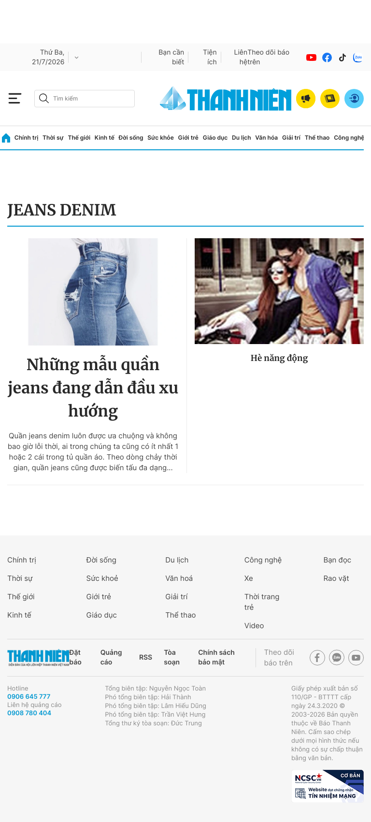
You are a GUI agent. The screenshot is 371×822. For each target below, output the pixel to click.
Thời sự (53, 137)
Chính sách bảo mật (216, 657)
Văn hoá (179, 578)
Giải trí (291, 137)
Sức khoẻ (102, 578)
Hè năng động (279, 358)
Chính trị (26, 137)
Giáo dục (215, 137)
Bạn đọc (337, 559)
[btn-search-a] (44, 98)
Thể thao (317, 137)
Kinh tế (104, 137)
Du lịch (241, 137)
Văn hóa (266, 137)
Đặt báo (75, 657)
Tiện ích (210, 57)
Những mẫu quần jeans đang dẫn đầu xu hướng (93, 388)
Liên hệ (241, 57)
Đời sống (131, 137)
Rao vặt (336, 578)
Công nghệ (349, 137)
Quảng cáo (111, 657)
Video (254, 625)
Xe (248, 578)
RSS (145, 657)
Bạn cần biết (171, 57)
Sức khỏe (160, 137)
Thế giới (79, 137)
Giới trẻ (188, 137)
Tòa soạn (172, 657)
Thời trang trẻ (262, 602)
